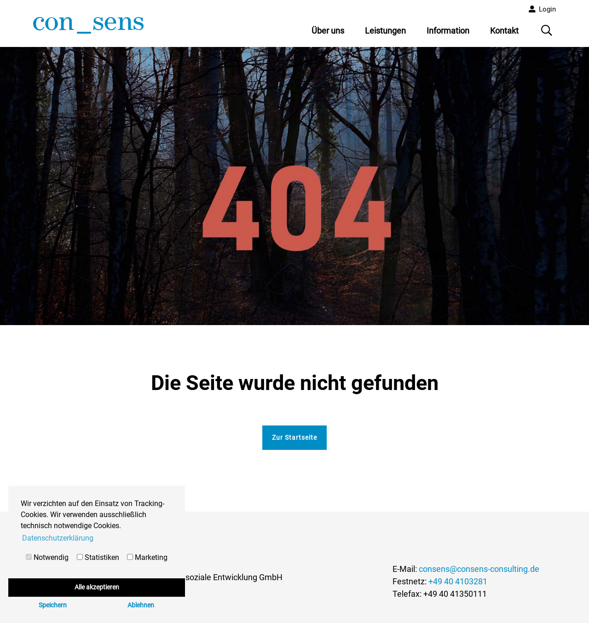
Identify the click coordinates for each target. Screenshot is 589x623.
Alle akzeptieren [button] (97, 587)
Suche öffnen (547, 33)
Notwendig (47, 557)
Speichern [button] (53, 605)
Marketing (147, 557)
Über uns (328, 30)
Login (547, 9)
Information (448, 30)
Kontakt (504, 30)
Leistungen (385, 30)
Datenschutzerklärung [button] (57, 538)
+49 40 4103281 (457, 581)
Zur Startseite (294, 437)
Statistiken (98, 557)
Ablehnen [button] (140, 605)
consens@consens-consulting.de (479, 569)
